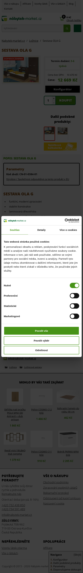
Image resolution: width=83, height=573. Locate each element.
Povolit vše (41, 330)
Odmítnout (41, 350)
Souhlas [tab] (15, 229)
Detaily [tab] (41, 229)
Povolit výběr (41, 340)
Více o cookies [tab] (68, 229)
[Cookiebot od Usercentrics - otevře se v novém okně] (64, 221)
